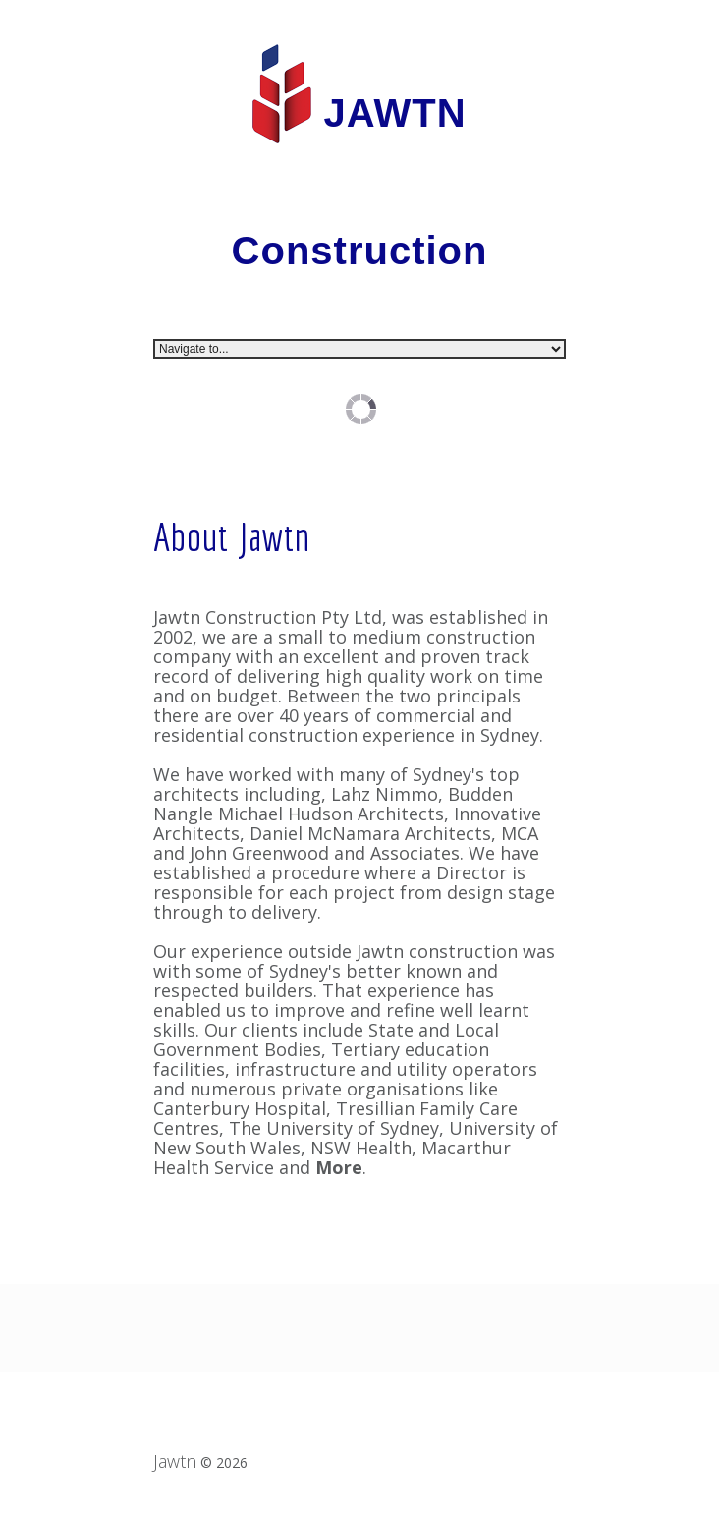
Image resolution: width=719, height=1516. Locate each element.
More (338, 1167)
